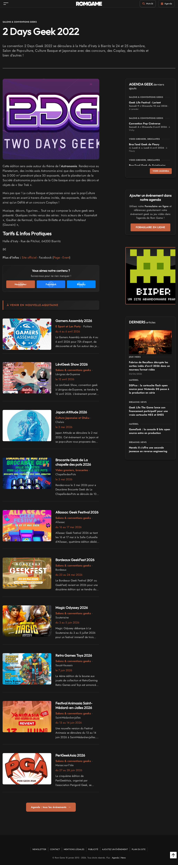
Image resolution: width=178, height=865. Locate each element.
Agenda (115, 857)
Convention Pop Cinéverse (144, 123)
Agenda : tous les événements (51, 807)
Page (57, 257)
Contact (55, 849)
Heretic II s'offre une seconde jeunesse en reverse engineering (148, 449)
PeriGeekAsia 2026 (70, 755)
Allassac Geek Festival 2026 (76, 512)
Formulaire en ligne (150, 227)
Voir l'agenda (161, 171)
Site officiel (29, 257)
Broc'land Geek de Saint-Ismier (147, 165)
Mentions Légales (74, 849)
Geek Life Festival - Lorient (145, 102)
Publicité (93, 849)
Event (65, 257)
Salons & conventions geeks (20, 21)
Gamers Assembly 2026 (73, 321)
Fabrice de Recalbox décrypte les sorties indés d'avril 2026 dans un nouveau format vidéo (149, 366)
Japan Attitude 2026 (71, 412)
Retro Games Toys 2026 (73, 655)
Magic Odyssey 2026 (71, 607)
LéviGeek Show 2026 (71, 364)
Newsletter (39, 849)
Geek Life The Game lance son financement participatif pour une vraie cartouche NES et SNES (148, 411)
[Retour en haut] (173, 855)
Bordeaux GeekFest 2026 (74, 560)
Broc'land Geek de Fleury (144, 144)
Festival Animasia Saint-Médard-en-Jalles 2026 (73, 705)
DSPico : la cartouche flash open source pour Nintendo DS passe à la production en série (149, 389)
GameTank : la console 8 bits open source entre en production (149, 431)
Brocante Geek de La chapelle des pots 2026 (73, 462)
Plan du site (138, 849)
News (123, 857)
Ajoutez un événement (115, 849)
